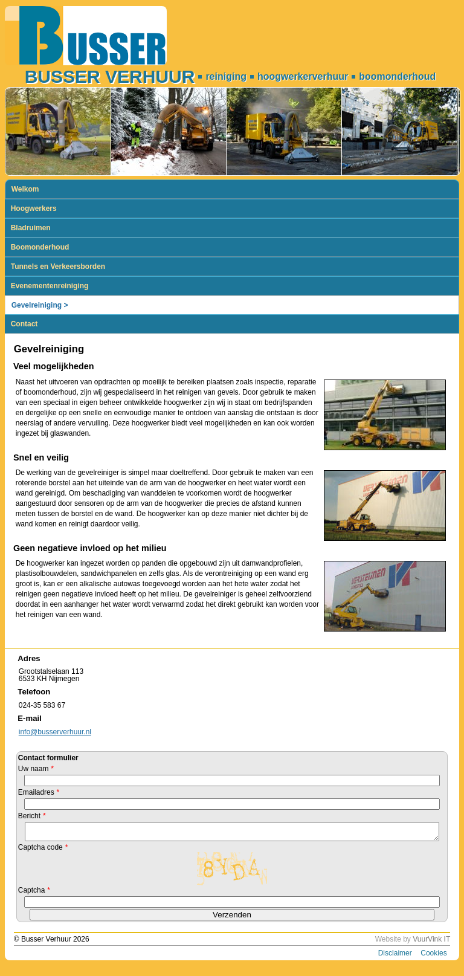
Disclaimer (395, 956)
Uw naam (36, 768)
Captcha (34, 894)
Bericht (31, 816)
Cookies (433, 956)
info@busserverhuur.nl (55, 732)
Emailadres (38, 792)
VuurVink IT (431, 943)
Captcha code (43, 851)
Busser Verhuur (110, 76)
